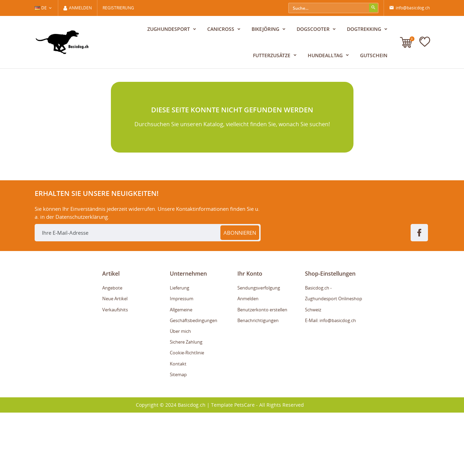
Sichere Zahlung (186, 404)
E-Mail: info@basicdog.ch (330, 383)
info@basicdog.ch (409, 8)
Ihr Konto (249, 336)
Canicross (221, 29)
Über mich (180, 393)
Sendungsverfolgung (258, 350)
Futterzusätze (272, 55)
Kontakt (178, 426)
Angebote (112, 350)
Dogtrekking (365, 29)
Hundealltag (326, 55)
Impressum (181, 361)
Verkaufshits (115, 372)
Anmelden (248, 361)
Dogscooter (314, 29)
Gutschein (373, 55)
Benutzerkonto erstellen (262, 372)
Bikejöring (266, 29)
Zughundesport (169, 29)
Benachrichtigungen (258, 383)
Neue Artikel (115, 361)
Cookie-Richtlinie (187, 415)
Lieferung (179, 350)
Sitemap (178, 437)
